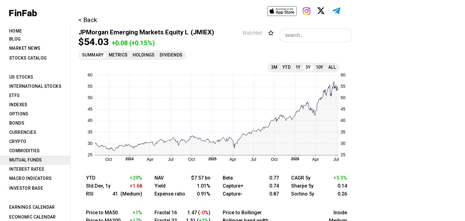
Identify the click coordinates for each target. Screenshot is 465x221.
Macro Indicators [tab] (30, 178)
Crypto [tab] (17, 141)
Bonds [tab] (16, 123)
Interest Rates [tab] (27, 169)
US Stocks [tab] (21, 77)
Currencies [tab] (22, 132)
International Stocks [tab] (35, 86)
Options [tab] (19, 113)
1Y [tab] (298, 67)
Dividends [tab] (171, 54)
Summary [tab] (93, 54)
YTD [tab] (287, 67)
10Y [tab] (319, 67)
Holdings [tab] (144, 54)
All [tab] (332, 67)
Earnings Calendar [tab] (32, 207)
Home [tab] (15, 31)
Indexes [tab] (18, 104)
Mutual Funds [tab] (25, 159)
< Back (87, 20)
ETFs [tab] (14, 95)
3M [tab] (274, 67)
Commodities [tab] (24, 150)
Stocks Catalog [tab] (28, 58)
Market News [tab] (24, 48)
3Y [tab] (308, 67)
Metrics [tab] (118, 54)
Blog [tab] (15, 39)
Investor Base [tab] (26, 188)
